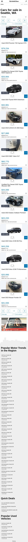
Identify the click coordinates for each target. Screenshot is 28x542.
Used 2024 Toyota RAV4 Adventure (12, 99)
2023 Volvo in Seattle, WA (6, 394)
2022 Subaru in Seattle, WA (6, 482)
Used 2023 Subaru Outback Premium (13, 212)
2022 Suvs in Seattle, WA (6, 373)
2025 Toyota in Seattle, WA (6, 370)
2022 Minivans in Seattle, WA (7, 493)
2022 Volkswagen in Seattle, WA (7, 461)
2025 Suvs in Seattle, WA (6, 363)
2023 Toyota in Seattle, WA (6, 380)
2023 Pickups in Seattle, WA (6, 454)
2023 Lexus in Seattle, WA (6, 391)
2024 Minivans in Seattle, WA (7, 475)
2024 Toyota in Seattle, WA (6, 366)
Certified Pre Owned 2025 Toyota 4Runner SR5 (12, 185)
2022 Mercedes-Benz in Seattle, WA (8, 472)
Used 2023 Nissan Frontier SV (11, 297)
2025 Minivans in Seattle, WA (7, 486)
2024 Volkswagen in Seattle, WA (7, 405)
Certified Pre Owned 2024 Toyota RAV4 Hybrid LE (12, 72)
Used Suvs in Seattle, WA (6, 524)
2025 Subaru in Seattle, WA (6, 430)
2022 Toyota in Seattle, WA (6, 437)
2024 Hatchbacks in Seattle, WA (7, 412)
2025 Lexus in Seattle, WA (6, 416)
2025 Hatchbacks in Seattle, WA (7, 447)
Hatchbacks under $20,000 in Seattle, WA (9, 511)
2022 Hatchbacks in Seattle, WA (7, 465)
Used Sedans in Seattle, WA (6, 527)
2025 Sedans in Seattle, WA (6, 398)
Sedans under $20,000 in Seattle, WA (8, 507)
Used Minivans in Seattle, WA (7, 538)
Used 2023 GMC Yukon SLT (10, 156)
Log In (22, 4)
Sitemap (14, 541)
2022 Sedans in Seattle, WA (6, 458)
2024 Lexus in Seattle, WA (6, 419)
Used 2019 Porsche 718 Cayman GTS (13, 43)
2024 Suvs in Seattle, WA (6, 359)
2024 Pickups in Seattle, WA (6, 440)
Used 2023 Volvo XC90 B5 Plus (11, 241)
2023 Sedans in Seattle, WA (6, 377)
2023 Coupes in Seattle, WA (6, 489)
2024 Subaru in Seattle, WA (6, 426)
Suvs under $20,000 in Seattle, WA (8, 503)
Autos (2, 4)
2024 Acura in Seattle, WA (6, 423)
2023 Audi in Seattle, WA (6, 387)
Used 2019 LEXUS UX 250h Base (12, 128)
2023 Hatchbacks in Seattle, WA (7, 444)
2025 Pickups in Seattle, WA (6, 479)
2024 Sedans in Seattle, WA (6, 384)
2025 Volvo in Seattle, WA (6, 433)
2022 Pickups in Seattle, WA (6, 468)
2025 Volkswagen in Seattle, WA (7, 408)
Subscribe (25, 4)
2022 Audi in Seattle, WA (6, 451)
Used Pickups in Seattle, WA (6, 534)
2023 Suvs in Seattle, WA (6, 356)
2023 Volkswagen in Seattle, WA (7, 401)
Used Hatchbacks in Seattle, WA (7, 531)
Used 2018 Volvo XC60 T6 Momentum (13, 269)
